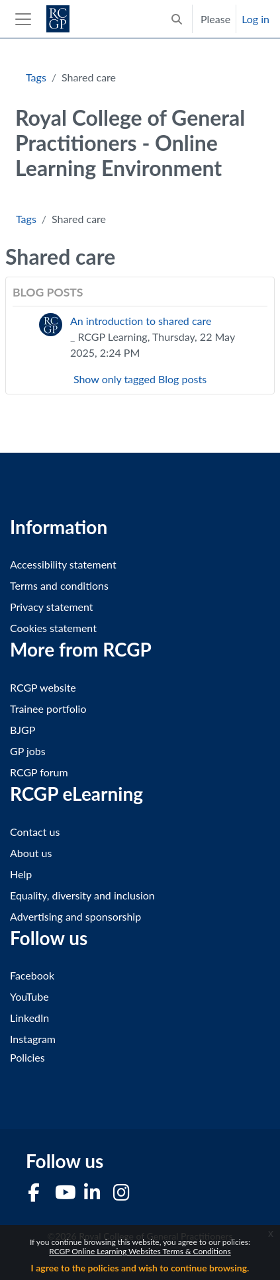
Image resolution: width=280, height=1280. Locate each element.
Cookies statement (53, 627)
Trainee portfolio (48, 708)
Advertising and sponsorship (75, 916)
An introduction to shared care (140, 320)
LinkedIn (29, 1017)
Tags (36, 77)
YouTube (29, 996)
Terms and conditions (59, 585)
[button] (176, 19)
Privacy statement (51, 606)
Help (21, 874)
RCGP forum (39, 772)
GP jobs (28, 751)
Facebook (32, 975)
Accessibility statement (63, 564)
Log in (255, 19)
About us (31, 852)
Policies (27, 1057)
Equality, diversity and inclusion (82, 895)
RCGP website (43, 687)
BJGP (22, 729)
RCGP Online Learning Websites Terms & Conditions (139, 1251)
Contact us (35, 831)
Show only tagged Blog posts (140, 379)
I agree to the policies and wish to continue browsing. (140, 1267)
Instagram (33, 1038)
